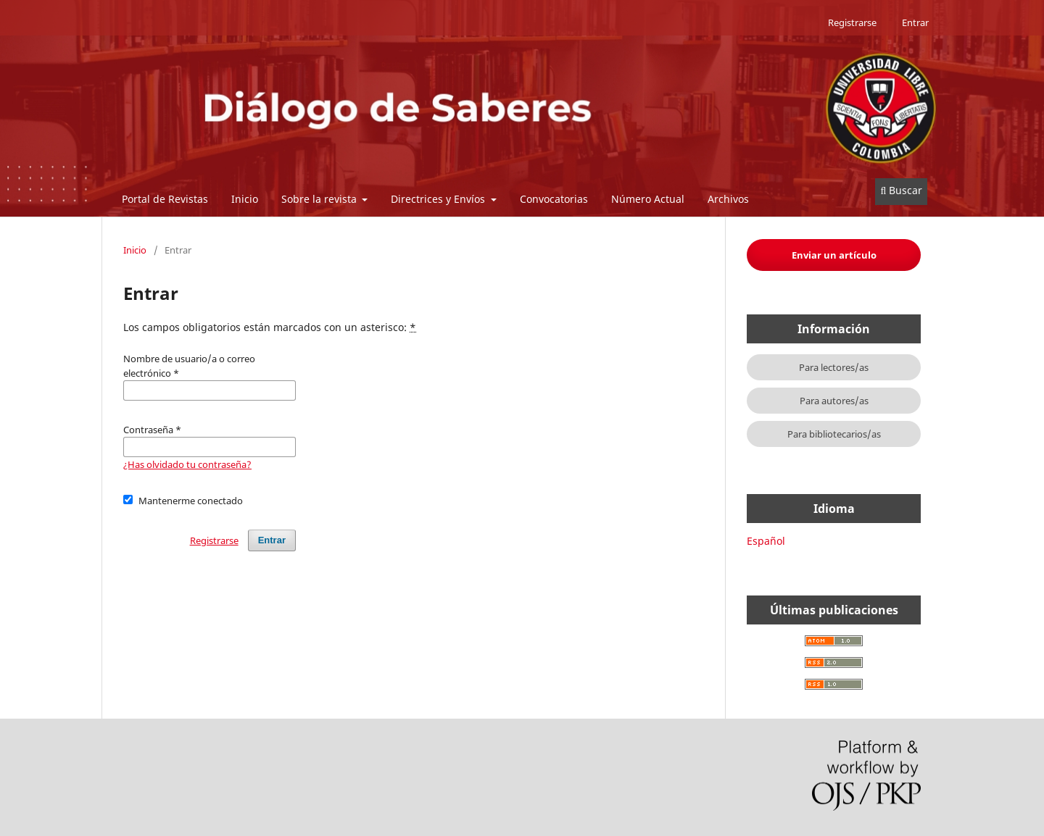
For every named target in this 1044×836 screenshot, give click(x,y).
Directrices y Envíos (439, 199)
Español (766, 541)
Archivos (728, 199)
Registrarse (852, 22)
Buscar (901, 190)
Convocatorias (554, 199)
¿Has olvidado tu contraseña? (187, 464)
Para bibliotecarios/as (834, 433)
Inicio (244, 199)
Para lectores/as (834, 367)
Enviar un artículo (834, 255)
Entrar (915, 22)
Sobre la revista (320, 199)
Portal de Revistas (165, 199)
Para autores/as (834, 400)
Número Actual (647, 199)
